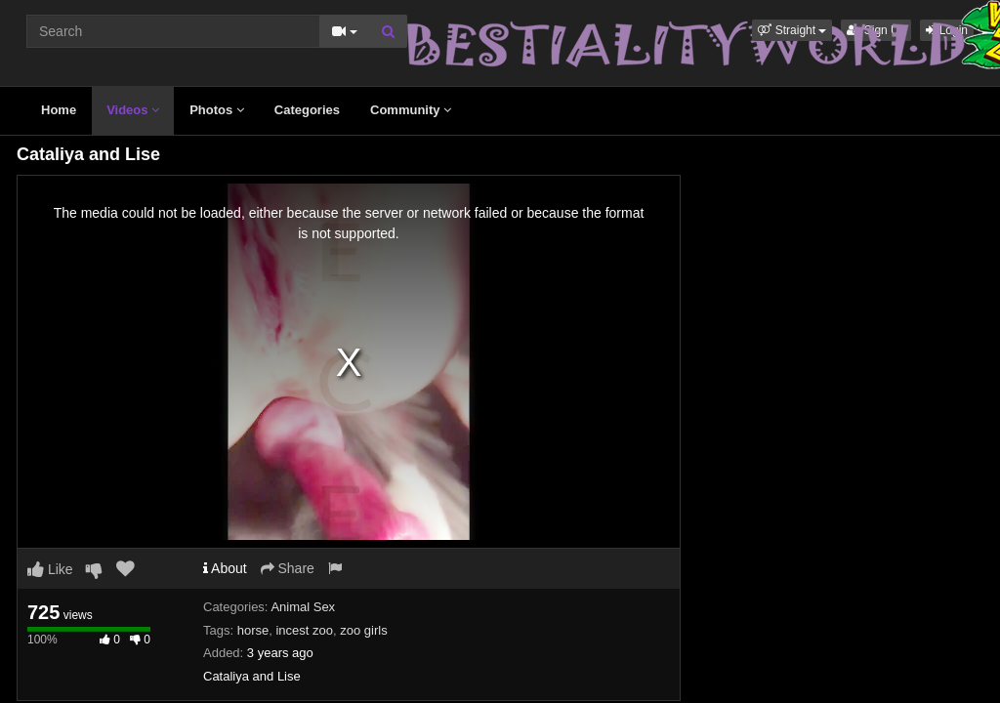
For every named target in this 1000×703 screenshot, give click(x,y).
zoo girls (363, 630)
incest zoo (304, 630)
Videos (132, 110)
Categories (307, 110)
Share (287, 568)
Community (410, 110)
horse (253, 630)
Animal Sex (303, 607)
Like (50, 569)
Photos (216, 110)
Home (58, 110)
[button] (792, 30)
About (225, 568)
